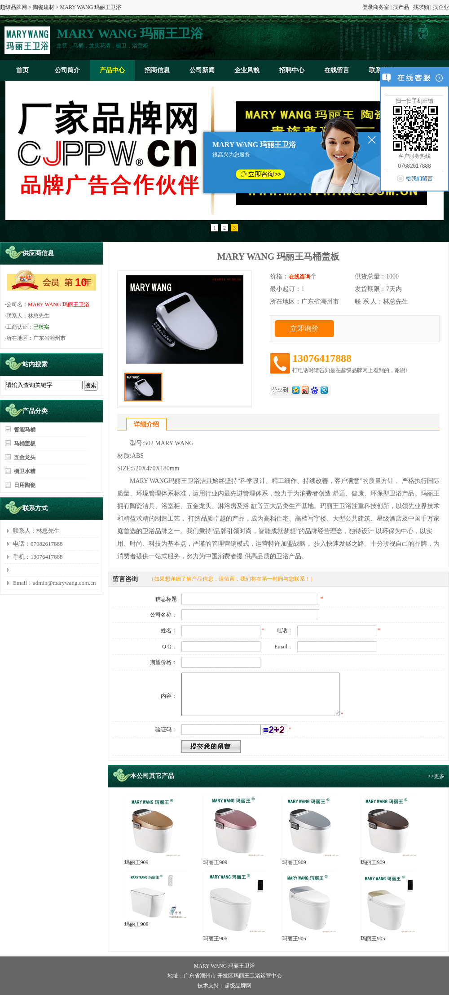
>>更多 (436, 776)
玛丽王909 (136, 862)
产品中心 (112, 70)
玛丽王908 (136, 924)
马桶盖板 (24, 443)
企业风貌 (247, 70)
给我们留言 (419, 178)
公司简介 (67, 70)
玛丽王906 (215, 938)
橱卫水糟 (24, 471)
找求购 (421, 7)
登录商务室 (375, 7)
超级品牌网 (13, 7)
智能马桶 (24, 429)
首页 (22, 70)
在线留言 (336, 70)
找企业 (441, 7)
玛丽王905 (294, 938)
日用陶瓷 (24, 485)
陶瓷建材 (43, 7)
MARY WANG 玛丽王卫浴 (58, 304)
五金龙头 (24, 457)
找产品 (401, 7)
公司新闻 (202, 70)
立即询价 (304, 328)
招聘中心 (291, 70)
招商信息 (157, 70)
